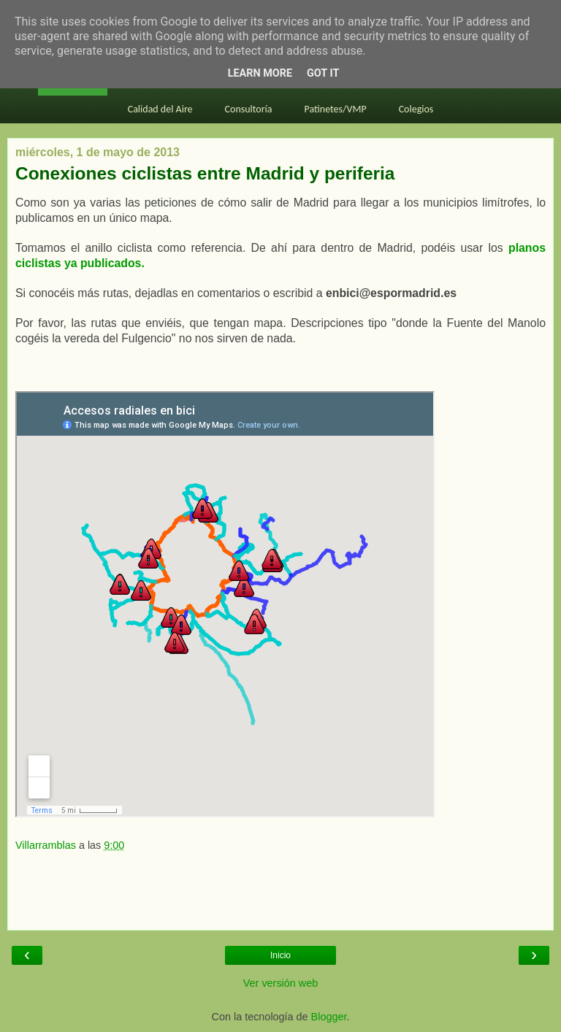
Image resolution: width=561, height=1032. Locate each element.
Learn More (260, 73)
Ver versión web (280, 983)
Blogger (329, 1017)
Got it (323, 73)
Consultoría (248, 109)
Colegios (416, 109)
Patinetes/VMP (336, 109)
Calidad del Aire (160, 109)
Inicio (280, 955)
